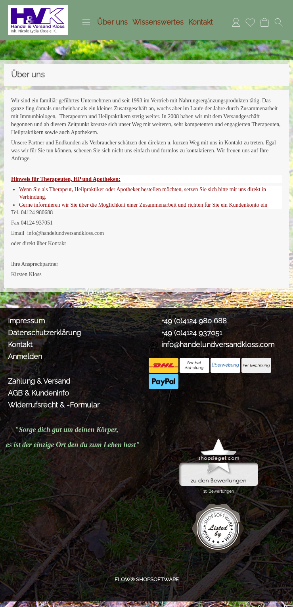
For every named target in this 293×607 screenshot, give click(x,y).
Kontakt (200, 22)
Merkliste (250, 22)
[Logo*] (38, 8)
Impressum (26, 321)
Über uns (112, 22)
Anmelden (236, 22)
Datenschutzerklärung (44, 332)
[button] (86, 22)
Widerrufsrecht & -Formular (54, 405)
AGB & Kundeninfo (38, 393)
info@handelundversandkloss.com (65, 233)
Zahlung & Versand (39, 381)
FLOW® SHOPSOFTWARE (147, 579)
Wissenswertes (158, 22)
